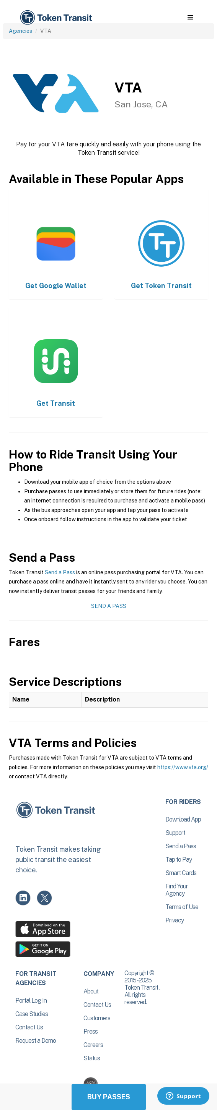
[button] (190, 17)
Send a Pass (60, 572)
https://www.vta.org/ (182, 767)
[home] (55, 18)
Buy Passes (108, 1097)
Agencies (20, 31)
